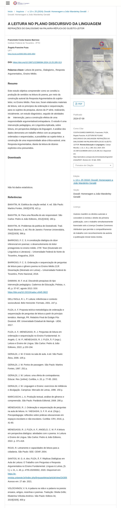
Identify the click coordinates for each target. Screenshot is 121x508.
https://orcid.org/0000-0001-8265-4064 (21, 54)
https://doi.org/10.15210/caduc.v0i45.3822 (28, 292)
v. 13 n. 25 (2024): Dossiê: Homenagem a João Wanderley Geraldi (57, 11)
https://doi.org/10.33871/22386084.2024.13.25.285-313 (37, 62)
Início (10, 11)
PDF (80, 104)
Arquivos (20, 11)
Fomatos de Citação (84, 165)
